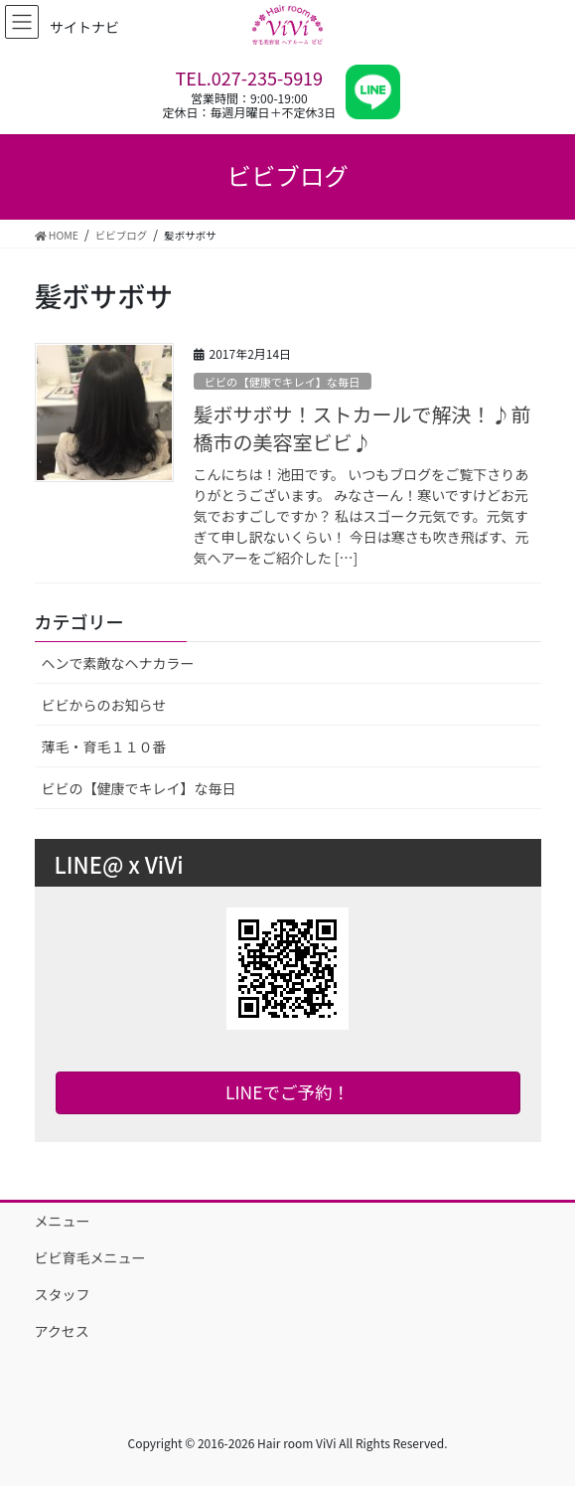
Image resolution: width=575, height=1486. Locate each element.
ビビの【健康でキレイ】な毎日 (282, 382)
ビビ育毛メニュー (90, 1257)
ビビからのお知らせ (104, 705)
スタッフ (62, 1294)
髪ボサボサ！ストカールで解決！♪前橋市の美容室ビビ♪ (362, 428)
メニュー (62, 1221)
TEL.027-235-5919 (250, 77)
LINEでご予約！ (287, 1091)
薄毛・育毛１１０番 (104, 746)
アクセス (62, 1331)
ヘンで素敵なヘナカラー (118, 663)
